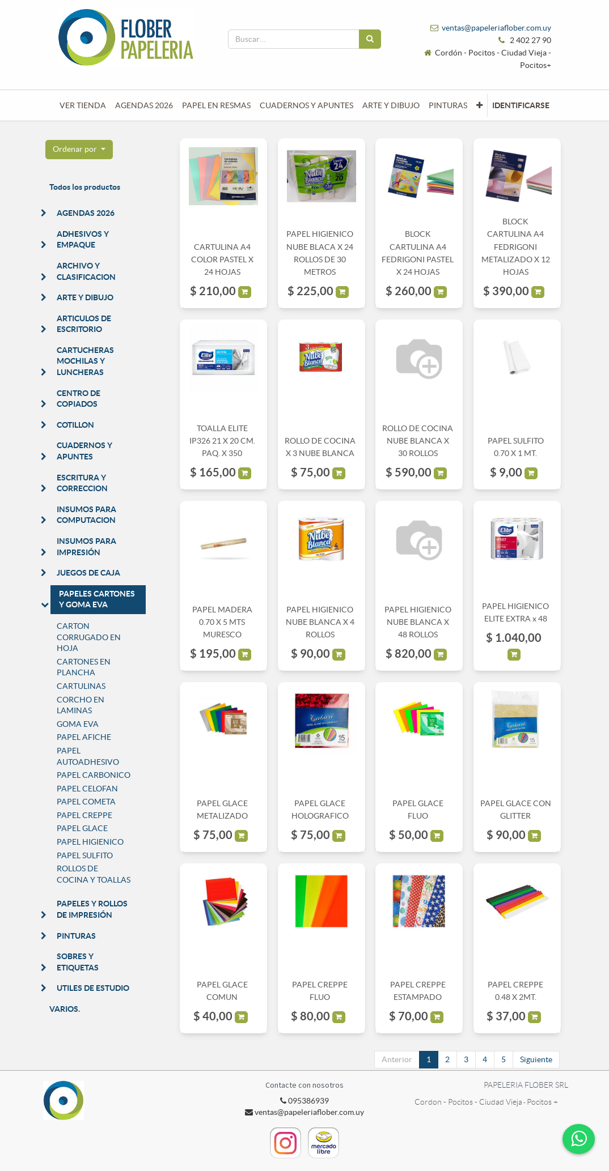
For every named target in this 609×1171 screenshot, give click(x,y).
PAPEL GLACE (82, 828)
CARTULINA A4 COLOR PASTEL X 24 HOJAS (222, 259)
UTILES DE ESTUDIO (93, 988)
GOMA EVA (78, 724)
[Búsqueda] (370, 39)
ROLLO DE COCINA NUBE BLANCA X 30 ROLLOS (417, 441)
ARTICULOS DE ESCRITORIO (84, 324)
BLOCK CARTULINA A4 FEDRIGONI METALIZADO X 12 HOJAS (515, 247)
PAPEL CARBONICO (93, 775)
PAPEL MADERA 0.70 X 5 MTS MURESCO (222, 622)
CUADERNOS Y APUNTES (84, 451)
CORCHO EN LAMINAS (80, 705)
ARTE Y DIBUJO (85, 297)
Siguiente (536, 1059)
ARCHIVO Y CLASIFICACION (86, 271)
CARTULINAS (81, 686)
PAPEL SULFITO (85, 855)
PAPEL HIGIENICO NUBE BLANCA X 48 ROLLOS (417, 622)
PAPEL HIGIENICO (90, 841)
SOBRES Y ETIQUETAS (78, 962)
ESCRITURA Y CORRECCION (82, 483)
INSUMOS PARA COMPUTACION (86, 515)
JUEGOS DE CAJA (88, 572)
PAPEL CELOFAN (87, 788)
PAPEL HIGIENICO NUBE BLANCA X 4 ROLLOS (320, 622)
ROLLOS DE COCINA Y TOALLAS (93, 874)
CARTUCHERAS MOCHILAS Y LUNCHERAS (85, 361)
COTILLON (75, 424)
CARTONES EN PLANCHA (84, 667)
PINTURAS (76, 935)
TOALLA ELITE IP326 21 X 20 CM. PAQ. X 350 (222, 441)
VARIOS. (64, 1009)
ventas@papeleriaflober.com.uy (496, 27)
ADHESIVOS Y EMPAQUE (83, 239)
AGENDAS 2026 (86, 213)
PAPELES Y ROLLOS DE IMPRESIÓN (92, 909)
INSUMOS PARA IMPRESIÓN (86, 546)
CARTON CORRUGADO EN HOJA (89, 637)
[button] (479, 105)
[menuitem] (83, 105)
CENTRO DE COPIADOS (78, 399)
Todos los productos (84, 186)
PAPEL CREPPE (84, 815)
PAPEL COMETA (86, 801)
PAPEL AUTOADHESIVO (88, 756)
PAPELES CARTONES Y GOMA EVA (97, 599)
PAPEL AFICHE (84, 737)
